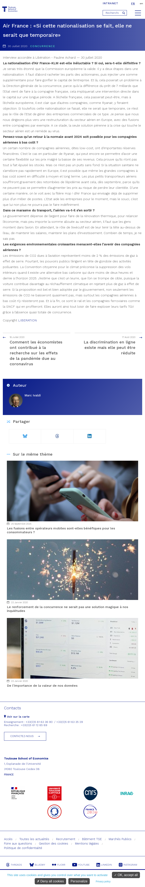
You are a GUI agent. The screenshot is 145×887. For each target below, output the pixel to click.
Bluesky (37, 865)
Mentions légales (87, 843)
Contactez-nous (22, 736)
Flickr (58, 864)
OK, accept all (126, 875)
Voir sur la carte (16, 716)
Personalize (79, 881)
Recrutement (65, 839)
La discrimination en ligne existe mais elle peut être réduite (111, 345)
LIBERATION (27, 320)
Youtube (81, 865)
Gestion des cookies (53, 843)
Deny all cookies (50, 881)
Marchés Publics (120, 839)
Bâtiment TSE (92, 839)
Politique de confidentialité (23, 848)
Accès (8, 839)
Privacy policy (103, 881)
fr (133, 3)
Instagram (128, 865)
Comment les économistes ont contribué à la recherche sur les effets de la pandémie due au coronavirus (33, 350)
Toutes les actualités (34, 839)
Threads (14, 865)
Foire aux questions (18, 843)
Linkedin (104, 865)
